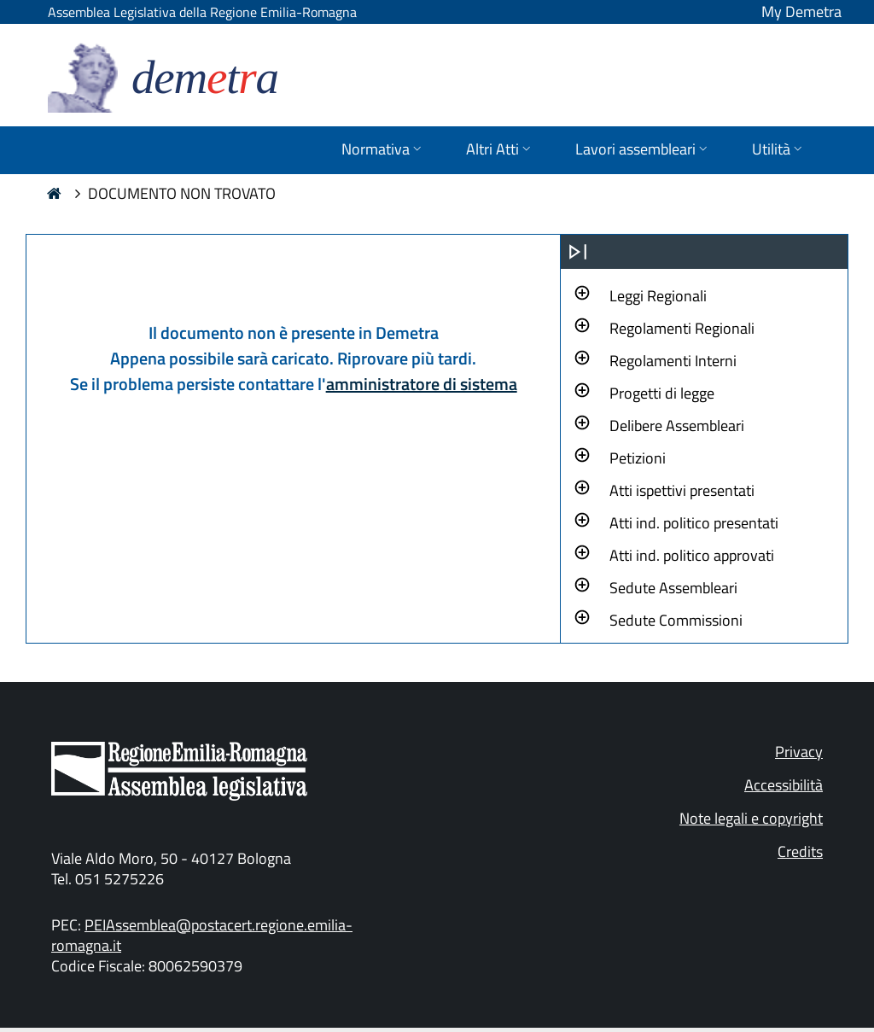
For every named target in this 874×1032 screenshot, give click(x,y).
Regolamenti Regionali (682, 328)
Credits (800, 851)
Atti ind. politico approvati (691, 555)
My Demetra (801, 11)
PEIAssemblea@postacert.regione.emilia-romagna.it (202, 935)
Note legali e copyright (751, 818)
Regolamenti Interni (673, 360)
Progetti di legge (661, 393)
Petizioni (637, 457)
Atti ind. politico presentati (693, 522)
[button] (658, 293)
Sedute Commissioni (676, 620)
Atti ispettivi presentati (682, 490)
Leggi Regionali (658, 295)
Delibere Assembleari (676, 425)
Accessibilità (783, 784)
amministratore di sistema (421, 383)
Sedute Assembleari (673, 587)
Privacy (799, 751)
